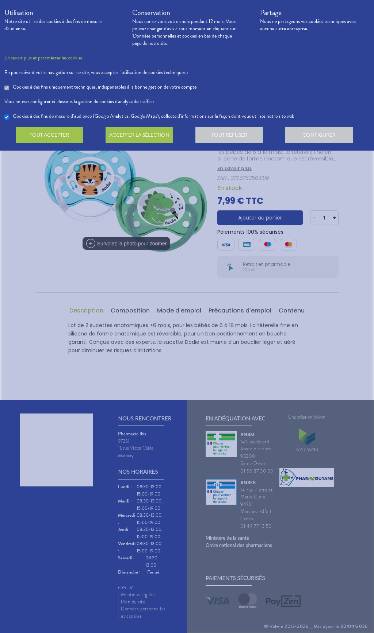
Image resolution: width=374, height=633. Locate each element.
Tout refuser (232, 136)
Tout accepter (50, 136)
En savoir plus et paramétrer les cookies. (44, 58)
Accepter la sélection (141, 136)
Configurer (324, 136)
